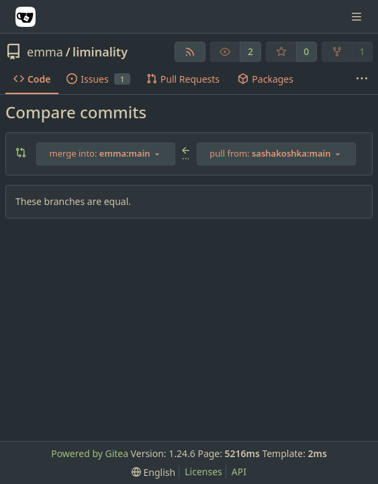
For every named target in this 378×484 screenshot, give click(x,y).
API (239, 471)
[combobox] (105, 154)
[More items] (362, 79)
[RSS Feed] (190, 52)
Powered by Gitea (89, 453)
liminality (100, 51)
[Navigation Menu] (357, 16)
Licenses (203, 471)
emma (45, 51)
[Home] (25, 17)
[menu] (153, 472)
